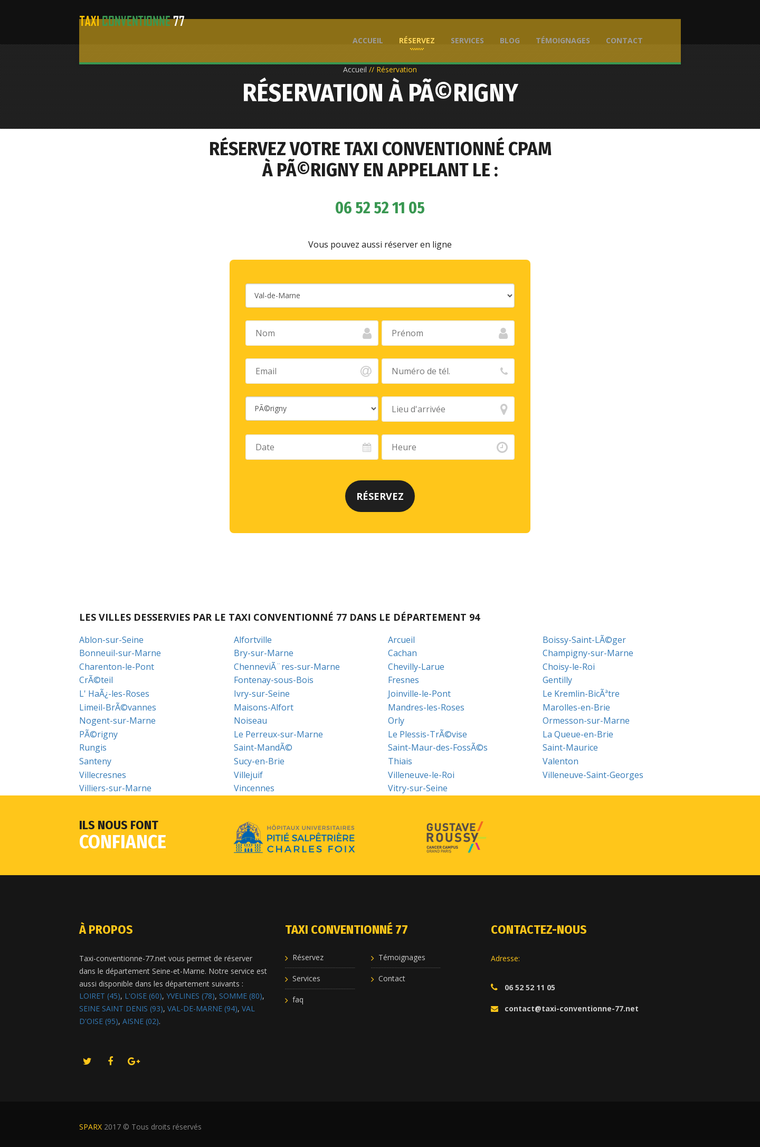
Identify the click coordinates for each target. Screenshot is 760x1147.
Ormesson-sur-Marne (586, 720)
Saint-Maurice (570, 747)
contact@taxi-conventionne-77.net (572, 1008)
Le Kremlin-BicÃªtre (581, 693)
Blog (506, 21)
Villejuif (248, 775)
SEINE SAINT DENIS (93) (121, 1008)
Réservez (413, 21)
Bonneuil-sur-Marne (120, 653)
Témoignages (558, 21)
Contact (620, 21)
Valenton (560, 761)
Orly (396, 720)
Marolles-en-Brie (576, 707)
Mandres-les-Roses (426, 707)
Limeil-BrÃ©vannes (117, 707)
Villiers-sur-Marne (115, 788)
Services (463, 21)
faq (297, 999)
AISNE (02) (140, 1021)
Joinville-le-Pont (419, 693)
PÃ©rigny (98, 734)
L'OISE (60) (143, 996)
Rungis (93, 747)
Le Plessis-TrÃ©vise (427, 734)
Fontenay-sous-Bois (274, 680)
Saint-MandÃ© (263, 747)
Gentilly (557, 680)
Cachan (402, 653)
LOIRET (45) (99, 996)
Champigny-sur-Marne (588, 653)
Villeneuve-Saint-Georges (593, 775)
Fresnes (403, 680)
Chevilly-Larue (416, 666)
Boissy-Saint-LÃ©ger (584, 640)
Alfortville (253, 640)
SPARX (90, 1127)
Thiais (400, 761)
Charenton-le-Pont (116, 666)
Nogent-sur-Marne (117, 720)
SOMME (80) (240, 996)
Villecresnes (102, 775)
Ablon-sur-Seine (111, 640)
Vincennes (254, 788)
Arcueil (401, 640)
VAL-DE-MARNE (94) (202, 1008)
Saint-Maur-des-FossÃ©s (438, 747)
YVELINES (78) (190, 996)
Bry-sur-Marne (263, 653)
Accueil (363, 21)
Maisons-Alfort (263, 707)
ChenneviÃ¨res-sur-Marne (287, 666)
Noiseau (250, 720)
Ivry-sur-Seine (262, 693)
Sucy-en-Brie (259, 761)
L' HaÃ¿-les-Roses (114, 693)
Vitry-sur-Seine (418, 788)
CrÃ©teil (96, 680)
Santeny (95, 761)
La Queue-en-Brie (578, 734)
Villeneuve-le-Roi (421, 775)
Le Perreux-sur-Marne (278, 734)
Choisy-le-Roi (569, 666)
